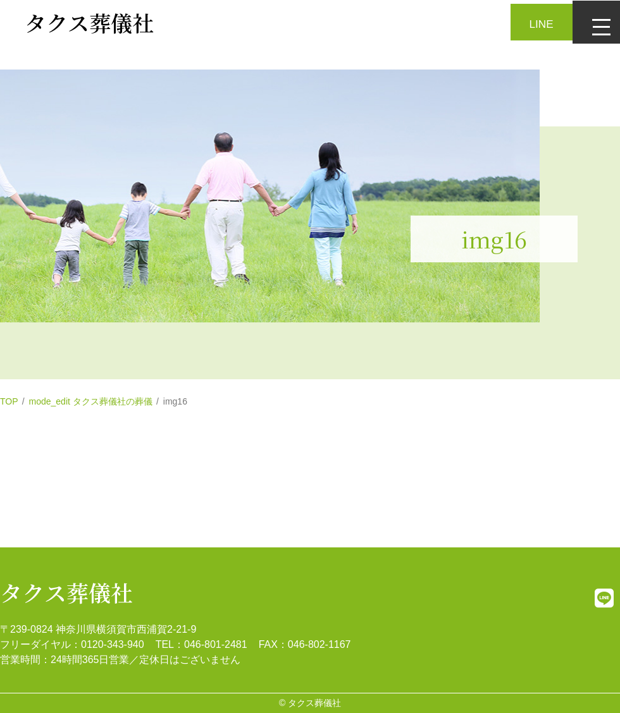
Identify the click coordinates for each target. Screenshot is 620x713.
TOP (9, 401)
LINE (537, 21)
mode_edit (90, 401)
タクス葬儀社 (66, 592)
